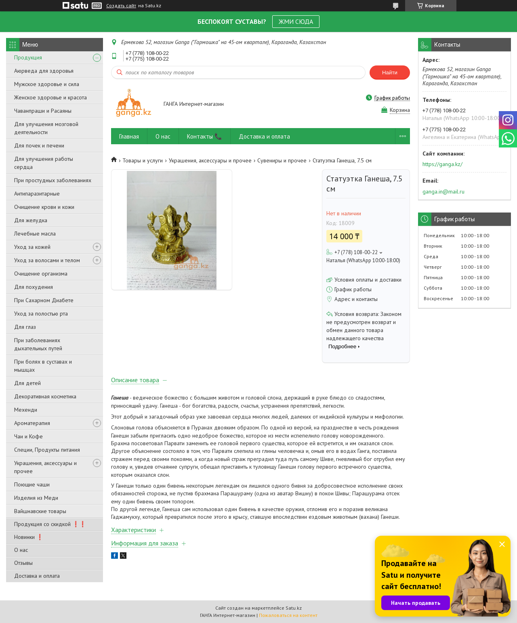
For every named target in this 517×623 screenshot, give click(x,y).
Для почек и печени (39, 145)
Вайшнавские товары (40, 511)
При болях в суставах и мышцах (43, 365)
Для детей (27, 383)
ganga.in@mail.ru (443, 191)
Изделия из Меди (36, 497)
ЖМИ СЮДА (296, 21)
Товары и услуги (142, 160)
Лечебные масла (35, 233)
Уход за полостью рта (41, 313)
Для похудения (33, 286)
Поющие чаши (32, 484)
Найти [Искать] (389, 72)
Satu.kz (294, 608)
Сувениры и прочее (282, 160)
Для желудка (30, 220)
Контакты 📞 (204, 136)
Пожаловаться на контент (288, 615)
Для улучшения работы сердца (43, 162)
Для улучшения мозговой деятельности (46, 128)
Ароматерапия (32, 423)
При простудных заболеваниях (52, 180)
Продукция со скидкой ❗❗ (50, 524)
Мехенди (25, 409)
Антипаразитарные (37, 193)
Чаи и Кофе (28, 436)
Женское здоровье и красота (50, 97)
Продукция (28, 57)
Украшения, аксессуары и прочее (45, 467)
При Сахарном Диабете (44, 300)
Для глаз (25, 326)
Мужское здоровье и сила (46, 84)
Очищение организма (40, 273)
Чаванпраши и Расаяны (42, 110)
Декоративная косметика (45, 396)
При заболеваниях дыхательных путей (38, 344)
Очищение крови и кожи (44, 206)
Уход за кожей (32, 246)
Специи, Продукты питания (47, 449)
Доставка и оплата (37, 575)
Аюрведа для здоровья (44, 70)
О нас (21, 550)
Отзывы (23, 562)
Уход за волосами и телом (47, 260)
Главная (129, 136)
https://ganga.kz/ (442, 164)
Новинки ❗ (28, 537)
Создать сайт (121, 5)
